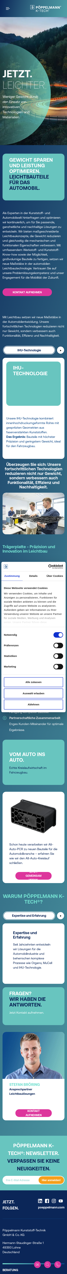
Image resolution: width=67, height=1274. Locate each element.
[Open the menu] (8, 8)
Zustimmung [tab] (12, 575)
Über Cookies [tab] (55, 575)
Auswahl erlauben (33, 693)
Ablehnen (33, 704)
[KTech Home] (45, 8)
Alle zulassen (33, 682)
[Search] (47, 1264)
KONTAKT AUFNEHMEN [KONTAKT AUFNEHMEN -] (27, 292)
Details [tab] (33, 575)
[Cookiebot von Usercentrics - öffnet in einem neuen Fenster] (48, 566)
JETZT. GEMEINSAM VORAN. (33, 876)
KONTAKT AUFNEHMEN (34, 1113)
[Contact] (57, 1264)
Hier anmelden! (51, 1180)
